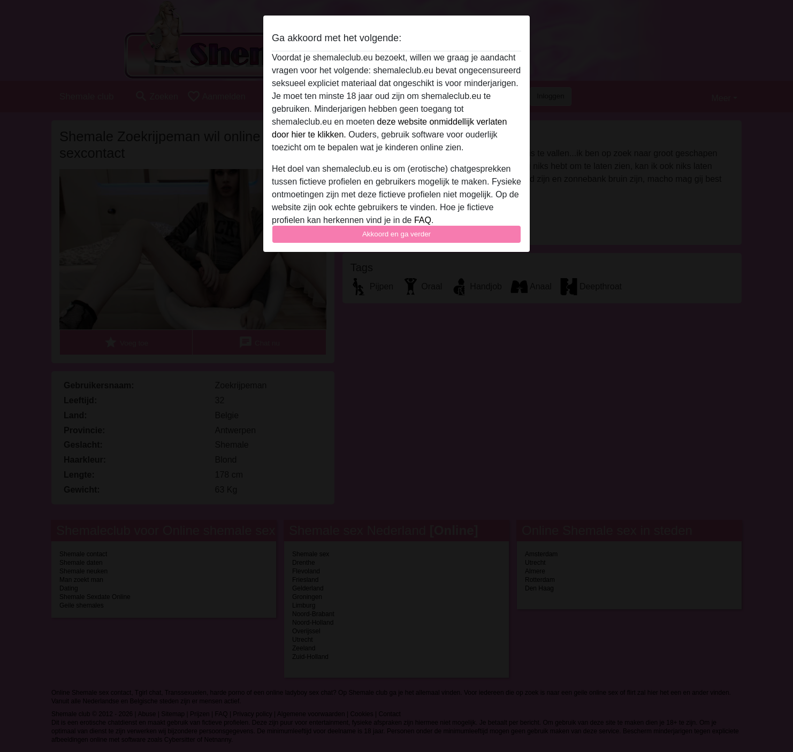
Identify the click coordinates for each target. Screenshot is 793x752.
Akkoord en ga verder (396, 234)
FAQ (422, 220)
